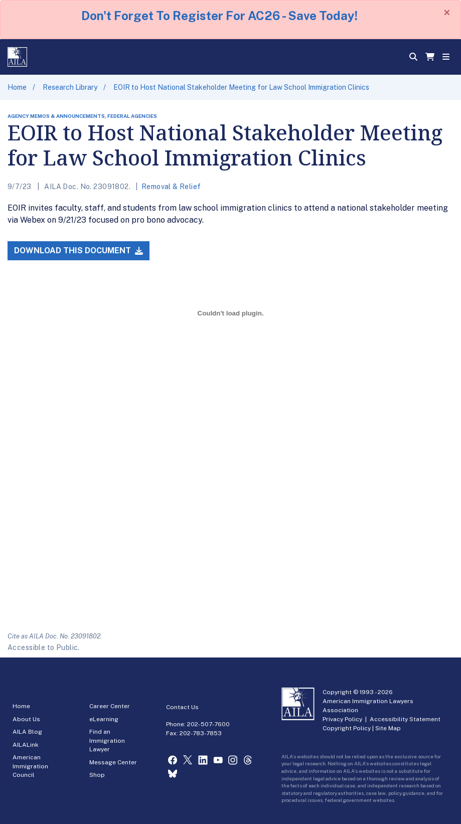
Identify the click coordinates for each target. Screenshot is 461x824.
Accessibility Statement (405, 719)
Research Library (70, 87)
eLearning (103, 719)
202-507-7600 (208, 724)
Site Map (388, 728)
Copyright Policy (347, 728)
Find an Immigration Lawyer (107, 740)
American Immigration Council (30, 766)
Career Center (109, 706)
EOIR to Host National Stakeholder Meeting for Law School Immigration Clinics (241, 87)
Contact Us (182, 707)
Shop (97, 774)
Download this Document (78, 250)
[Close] (446, 13)
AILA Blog (27, 731)
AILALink (26, 744)
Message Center (113, 762)
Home (17, 87)
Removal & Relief (171, 187)
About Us (26, 719)
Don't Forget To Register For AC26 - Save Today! (219, 16)
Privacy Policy (342, 719)
